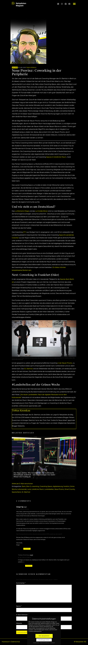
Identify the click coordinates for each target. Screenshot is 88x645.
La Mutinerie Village (22, 211)
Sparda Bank (16, 492)
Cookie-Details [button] (36, 642)
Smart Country (70, 489)
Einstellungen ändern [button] (44, 640)
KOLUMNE (14, 67)
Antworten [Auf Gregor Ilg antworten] (27, 548)
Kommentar (21, 583)
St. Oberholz (28, 369)
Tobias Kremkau (31, 67)
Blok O (28, 486)
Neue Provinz (59, 489)
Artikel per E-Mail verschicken (22, 484)
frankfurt (66, 486)
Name (19, 606)
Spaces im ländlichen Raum (56, 157)
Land (29, 489)
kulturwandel (22, 489)
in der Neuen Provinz (65, 363)
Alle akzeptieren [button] (44, 636)
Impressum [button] (52, 642)
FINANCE (16, 439)
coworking (35, 486)
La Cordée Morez (41, 211)
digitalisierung (58, 486)
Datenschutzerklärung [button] (44, 642)
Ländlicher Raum (38, 489)
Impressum (6, 642)
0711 (24, 232)
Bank (24, 486)
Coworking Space (46, 486)
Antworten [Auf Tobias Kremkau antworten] (28, 565)
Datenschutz (15, 642)
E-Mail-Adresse (22, 615)
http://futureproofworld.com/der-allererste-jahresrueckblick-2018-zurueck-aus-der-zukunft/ (39, 534)
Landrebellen (49, 489)
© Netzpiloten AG (80, 642)
